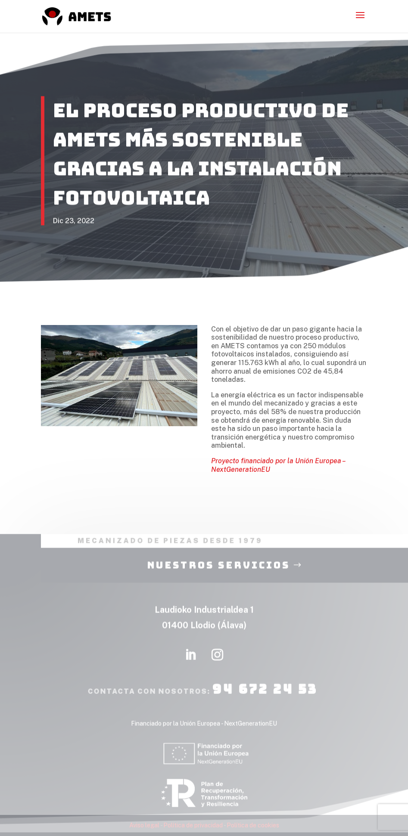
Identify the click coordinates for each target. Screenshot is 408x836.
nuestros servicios (218, 573)
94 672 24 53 (263, 696)
